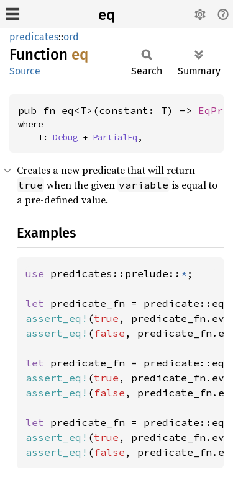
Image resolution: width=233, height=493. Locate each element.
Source (24, 71)
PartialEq (115, 137)
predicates (33, 37)
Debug (65, 137)
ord (71, 37)
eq (106, 15)
